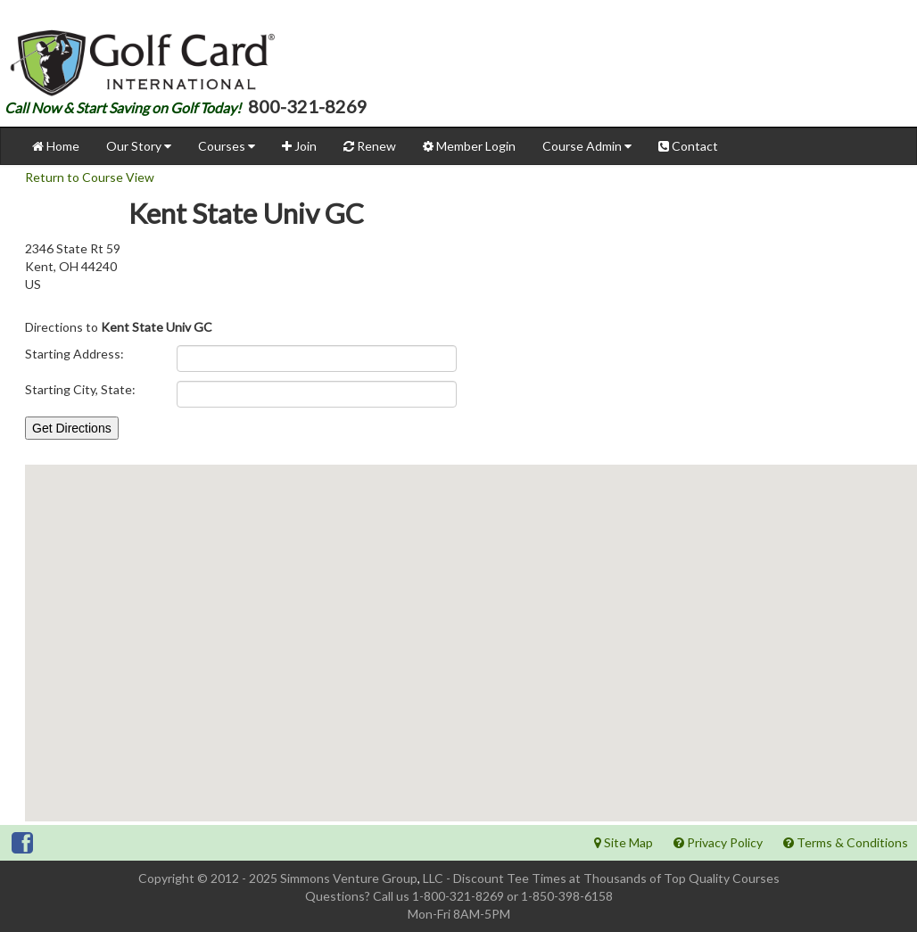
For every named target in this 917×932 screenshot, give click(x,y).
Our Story (138, 145)
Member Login (469, 145)
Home (55, 145)
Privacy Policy (718, 842)
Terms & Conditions (845, 842)
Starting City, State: (80, 389)
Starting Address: (74, 353)
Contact (688, 145)
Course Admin (587, 145)
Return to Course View (89, 177)
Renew (369, 145)
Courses (226, 145)
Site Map (623, 842)
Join (299, 145)
